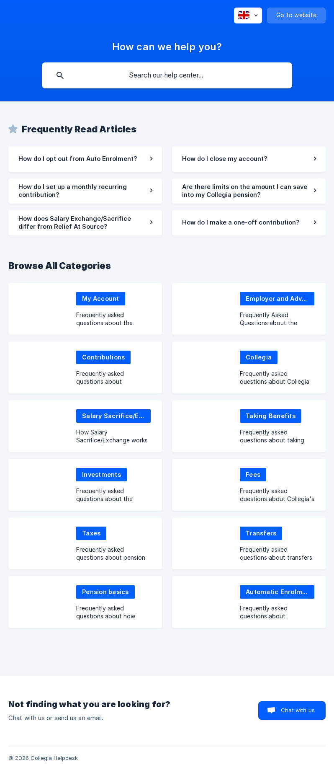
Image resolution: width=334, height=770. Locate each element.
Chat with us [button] (298, 710)
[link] (85, 159)
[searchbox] (167, 75)
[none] (248, 15)
